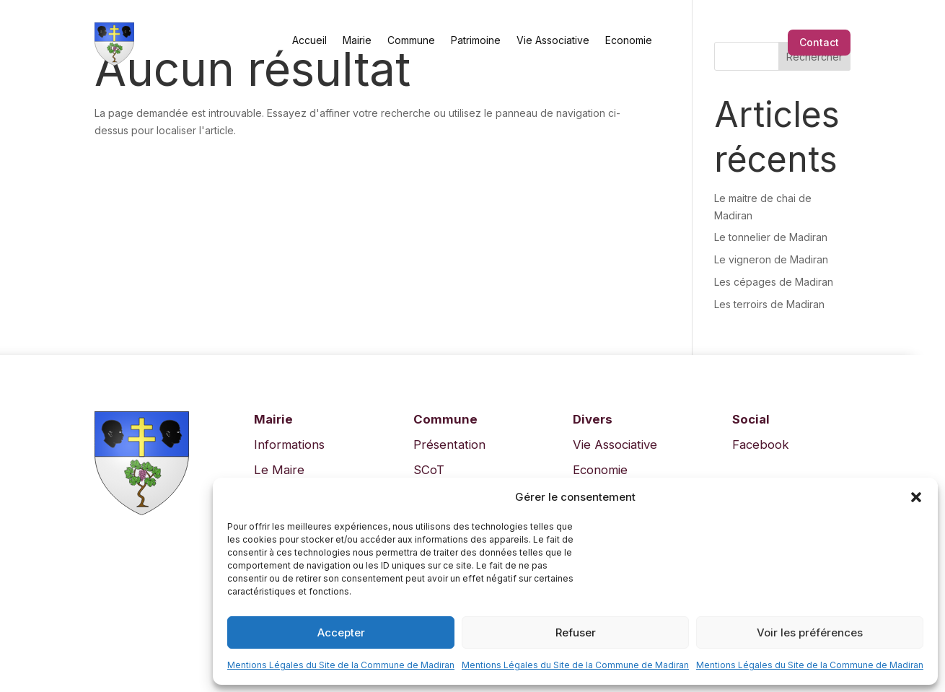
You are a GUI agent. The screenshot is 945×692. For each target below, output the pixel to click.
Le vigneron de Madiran (771, 259)
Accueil (309, 39)
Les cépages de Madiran (773, 282)
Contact (819, 42)
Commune (411, 39)
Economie (628, 39)
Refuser (575, 632)
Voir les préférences (810, 632)
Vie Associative (553, 39)
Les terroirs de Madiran (769, 304)
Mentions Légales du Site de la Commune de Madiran (340, 665)
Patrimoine (476, 39)
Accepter (341, 632)
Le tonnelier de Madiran (770, 237)
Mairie (357, 39)
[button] (916, 497)
